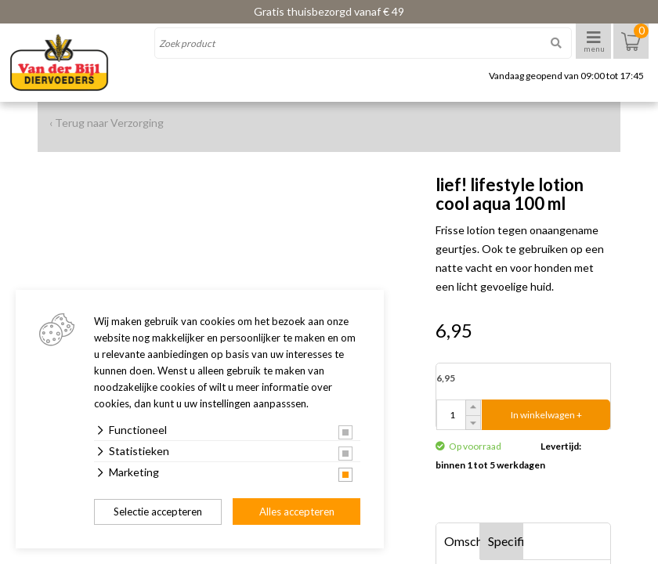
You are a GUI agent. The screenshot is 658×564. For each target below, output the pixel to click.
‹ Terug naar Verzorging (106, 122)
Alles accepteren (296, 511)
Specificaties (506, 540)
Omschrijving (462, 540)
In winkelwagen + (546, 415)
